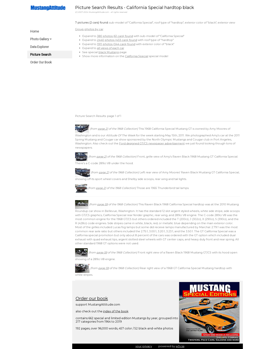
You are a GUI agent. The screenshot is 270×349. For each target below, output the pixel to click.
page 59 (102, 204)
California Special (136, 56)
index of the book (115, 311)
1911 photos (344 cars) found (116, 44)
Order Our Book (41, 62)
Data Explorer (39, 47)
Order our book (92, 298)
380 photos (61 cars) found (115, 36)
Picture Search (40, 54)
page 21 (103, 128)
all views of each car (110, 48)
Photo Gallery (41, 39)
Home (34, 31)
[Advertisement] (157, 86)
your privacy (143, 346)
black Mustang (108, 52)
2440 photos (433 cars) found (117, 40)
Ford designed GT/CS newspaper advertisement (152, 143)
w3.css (180, 346)
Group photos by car (89, 29)
